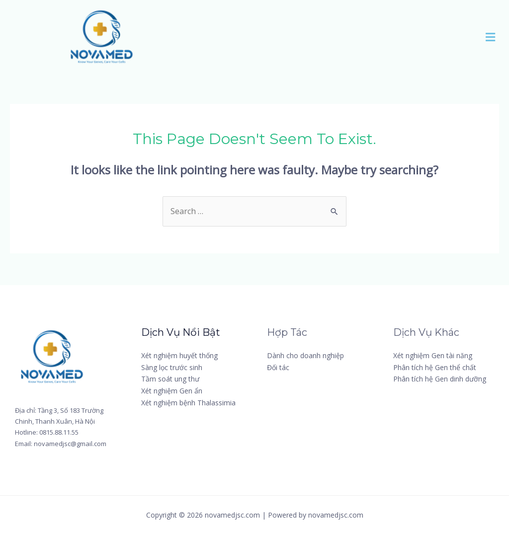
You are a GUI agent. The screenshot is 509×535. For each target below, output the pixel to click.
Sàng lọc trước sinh (171, 367)
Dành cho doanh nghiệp (305, 355)
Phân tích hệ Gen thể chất (434, 367)
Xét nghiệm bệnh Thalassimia (188, 402)
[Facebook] (417, 396)
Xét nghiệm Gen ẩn (171, 390)
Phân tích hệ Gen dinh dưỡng (439, 378)
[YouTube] (465, 410)
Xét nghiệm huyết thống (179, 355)
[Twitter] (461, 396)
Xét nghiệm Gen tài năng (432, 355)
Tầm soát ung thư (170, 378)
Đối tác (278, 367)
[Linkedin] (414, 423)
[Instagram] (417, 410)
